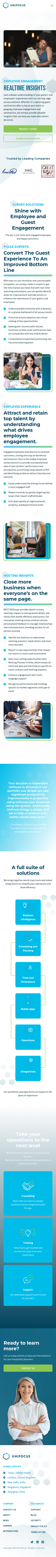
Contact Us (9, 1509)
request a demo (28, 128)
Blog (33, 1514)
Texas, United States (19, 1472)
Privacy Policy (39, 1526)
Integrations (10, 1530)
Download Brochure (28, 138)
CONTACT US (28, 1368)
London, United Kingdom (21, 1477)
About (6, 1514)
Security (36, 1520)
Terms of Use (38, 1532)
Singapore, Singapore (19, 1487)
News (6, 1520)
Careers (7, 1525)
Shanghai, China (16, 1491)
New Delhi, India (16, 1482)
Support (36, 1509)
